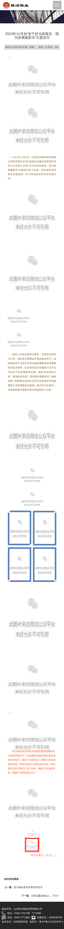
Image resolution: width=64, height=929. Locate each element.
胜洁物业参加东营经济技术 (28, 887)
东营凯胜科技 (21, 921)
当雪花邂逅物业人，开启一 (45, 895)
